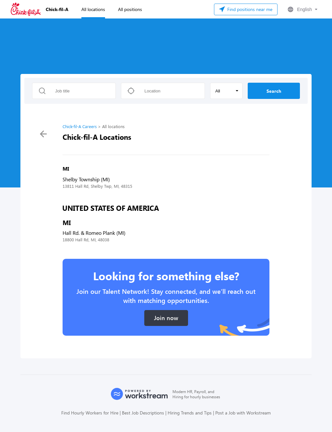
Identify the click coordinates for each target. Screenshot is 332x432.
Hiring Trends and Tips (190, 413)
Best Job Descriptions (143, 413)
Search (274, 91)
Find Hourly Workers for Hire (89, 413)
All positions (130, 9)
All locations (93, 9)
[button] (301, 9)
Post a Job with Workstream (243, 413)
